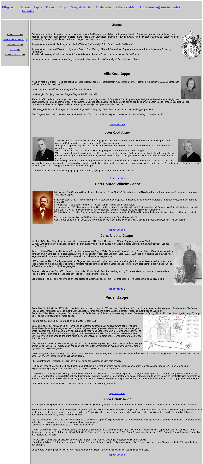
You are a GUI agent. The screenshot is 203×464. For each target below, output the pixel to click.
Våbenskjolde (124, 7)
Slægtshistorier (81, 7)
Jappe (38, 7)
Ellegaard (8, 7)
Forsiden (28, 11)
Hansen (24, 7)
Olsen (50, 7)
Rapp (62, 7)
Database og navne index (160, 7)
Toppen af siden (117, 230)
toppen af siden (117, 124)
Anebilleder (103, 7)
